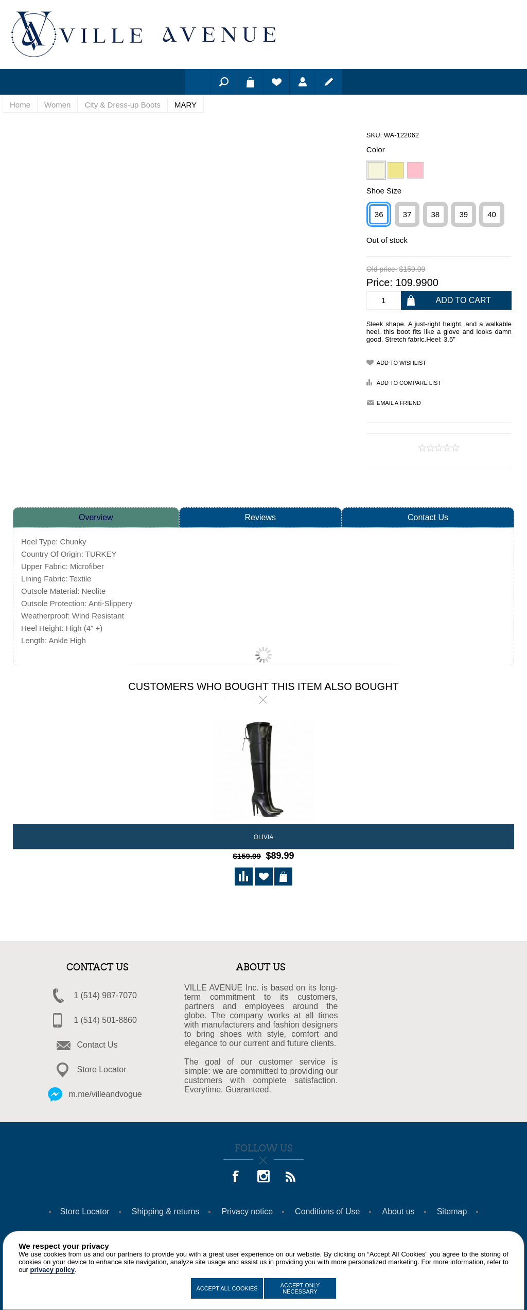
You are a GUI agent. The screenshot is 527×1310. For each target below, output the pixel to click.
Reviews (260, 517)
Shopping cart (250, 82)
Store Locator (102, 1068)
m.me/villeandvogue (105, 1092)
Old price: (381, 269)
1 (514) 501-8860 (105, 1018)
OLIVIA (264, 837)
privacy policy (52, 1269)
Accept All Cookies (226, 1288)
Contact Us (428, 517)
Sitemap (452, 1210)
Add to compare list (409, 383)
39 (463, 214)
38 (435, 214)
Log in (302, 82)
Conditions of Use (327, 1210)
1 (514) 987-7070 (105, 993)
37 (407, 214)
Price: (379, 282)
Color (375, 149)
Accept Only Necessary (300, 1288)
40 (491, 214)
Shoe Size (383, 190)
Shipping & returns (166, 1210)
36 (379, 214)
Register (329, 82)
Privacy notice (247, 1210)
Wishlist (276, 82)
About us (398, 1210)
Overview (96, 517)
